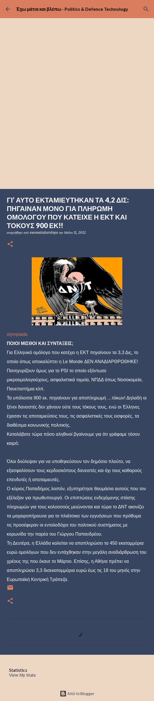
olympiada (17, 334)
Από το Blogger (77, 693)
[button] (10, 244)
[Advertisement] (77, 146)
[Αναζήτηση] (146, 9)
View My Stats (22, 675)
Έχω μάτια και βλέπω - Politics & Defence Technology (72, 9)
